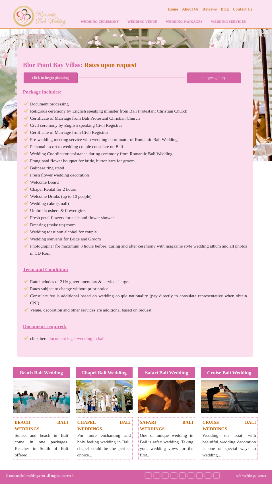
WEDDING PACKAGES (184, 22)
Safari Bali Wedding (166, 372)
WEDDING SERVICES (228, 22)
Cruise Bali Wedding (229, 372)
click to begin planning (50, 78)
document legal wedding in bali (77, 338)
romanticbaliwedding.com (27, 476)
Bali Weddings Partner (251, 476)
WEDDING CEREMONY (100, 22)
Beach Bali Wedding (41, 372)
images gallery (214, 78)
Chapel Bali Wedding (104, 372)
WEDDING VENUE (142, 22)
